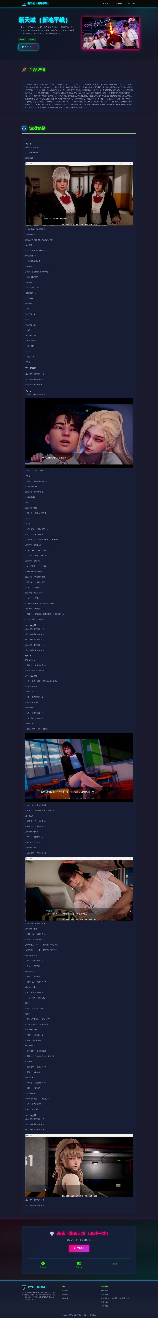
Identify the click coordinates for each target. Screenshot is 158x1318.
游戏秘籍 (119, 3)
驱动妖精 (104, 1306)
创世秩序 (104, 1294)
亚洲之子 (104, 1291)
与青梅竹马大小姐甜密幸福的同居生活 (115, 1298)
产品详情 (106, 3)
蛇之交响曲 (105, 1302)
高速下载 (131, 3)
